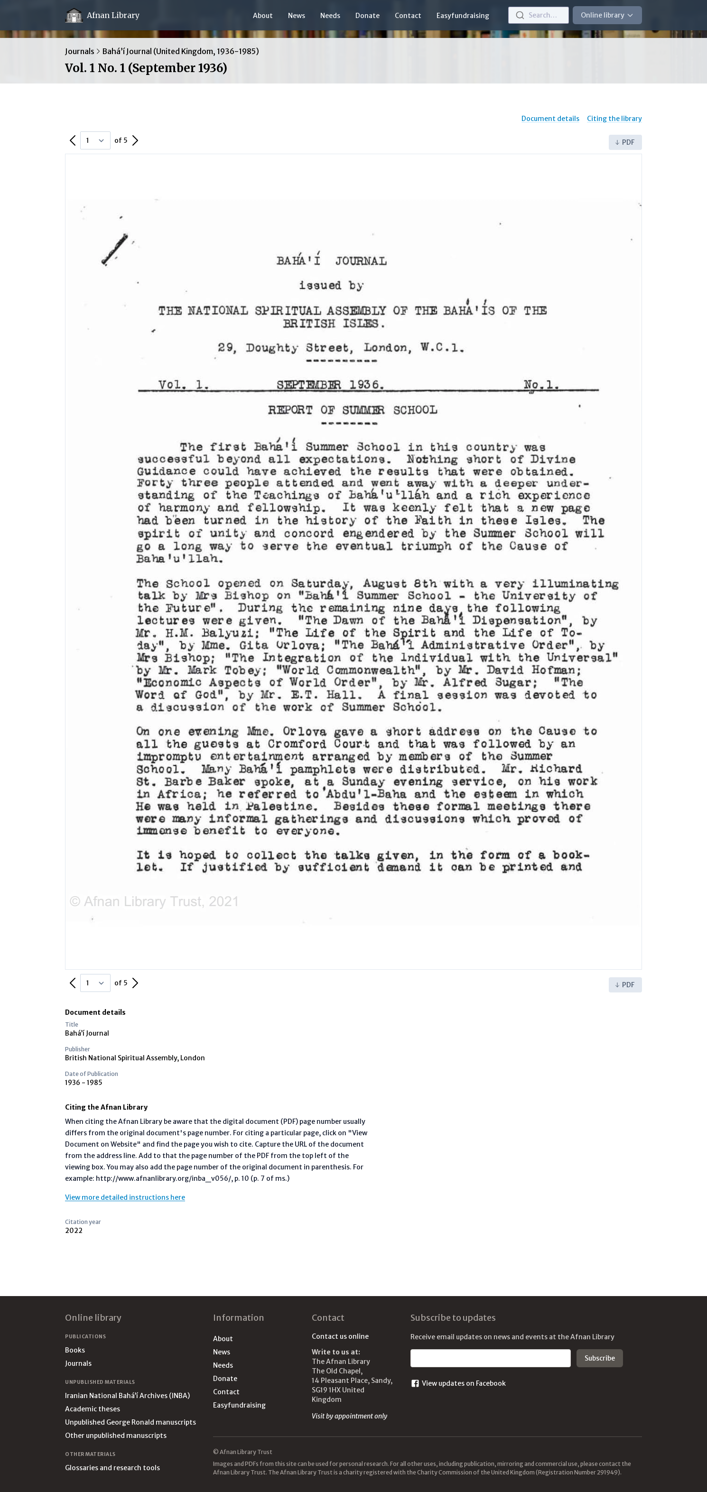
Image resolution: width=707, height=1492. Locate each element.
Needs (330, 15)
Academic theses (92, 1409)
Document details (550, 118)
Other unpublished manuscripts (116, 1435)
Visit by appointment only (349, 1416)
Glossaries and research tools (112, 1468)
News (296, 15)
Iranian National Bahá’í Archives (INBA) (127, 1395)
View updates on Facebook (458, 1383)
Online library (607, 15)
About (263, 15)
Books (75, 1350)
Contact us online (340, 1336)
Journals (79, 51)
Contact (408, 15)
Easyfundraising (463, 15)
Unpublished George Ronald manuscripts (130, 1422)
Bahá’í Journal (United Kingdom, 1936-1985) (180, 51)
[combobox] (538, 15)
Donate (367, 15)
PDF (624, 142)
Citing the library (614, 118)
